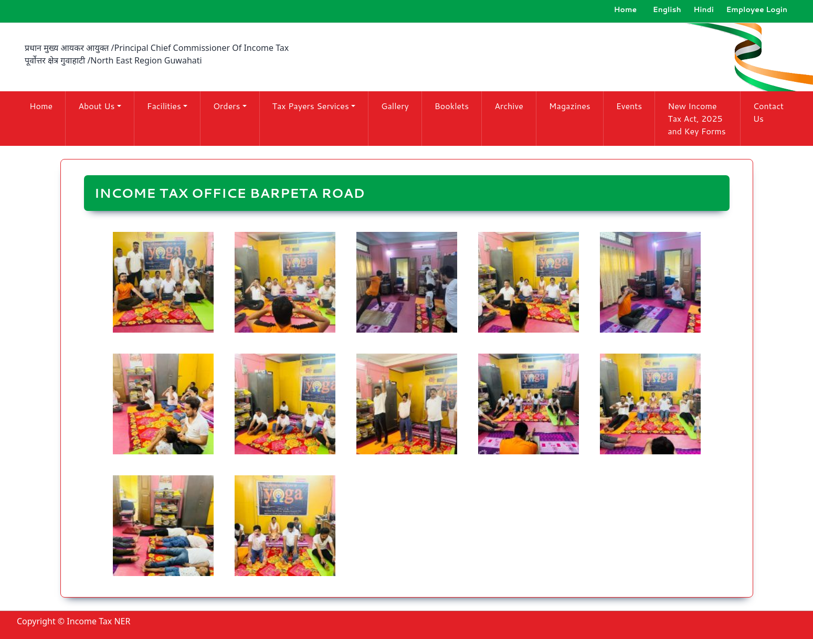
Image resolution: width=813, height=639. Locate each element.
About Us (96, 106)
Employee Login (756, 9)
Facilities (164, 106)
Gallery (395, 106)
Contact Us (768, 112)
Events (629, 106)
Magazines (569, 106)
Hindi (703, 9)
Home (625, 9)
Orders (226, 106)
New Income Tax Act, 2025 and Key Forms (696, 118)
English (667, 9)
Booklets (452, 106)
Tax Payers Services (310, 106)
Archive (508, 106)
